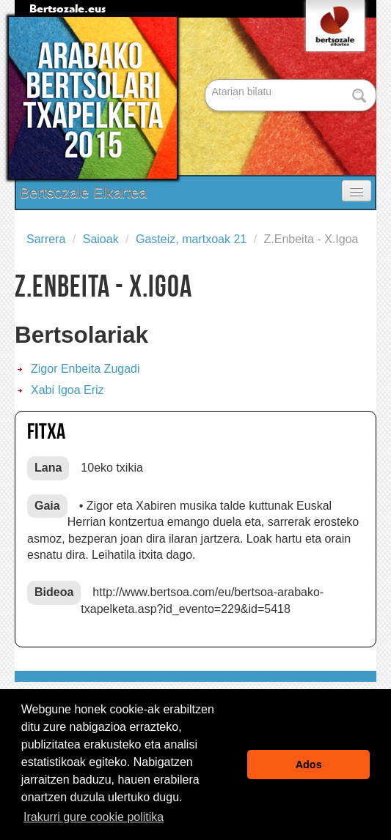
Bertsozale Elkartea (83, 193)
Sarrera (45, 239)
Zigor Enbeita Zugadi (85, 369)
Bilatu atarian (206, 80)
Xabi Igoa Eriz (67, 390)
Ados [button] (309, 764)
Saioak (101, 239)
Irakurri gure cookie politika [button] (93, 817)
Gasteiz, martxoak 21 (191, 239)
